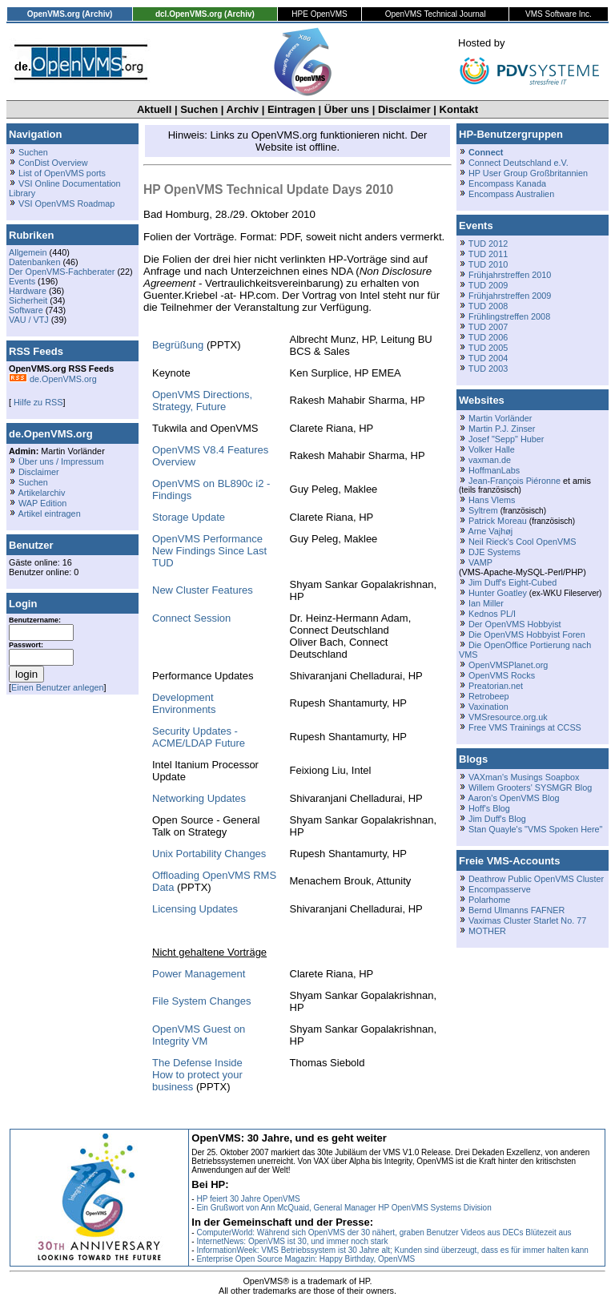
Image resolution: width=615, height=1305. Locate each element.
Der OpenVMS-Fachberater (62, 271)
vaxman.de (489, 460)
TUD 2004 (488, 358)
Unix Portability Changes (209, 854)
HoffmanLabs (494, 470)
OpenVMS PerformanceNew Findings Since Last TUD (209, 551)
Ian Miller (486, 603)
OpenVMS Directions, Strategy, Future (202, 401)
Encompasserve (499, 889)
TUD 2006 (488, 337)
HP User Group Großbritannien (528, 173)
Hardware (27, 291)
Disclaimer (404, 109)
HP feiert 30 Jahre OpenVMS (247, 1198)
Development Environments (183, 703)
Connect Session (191, 618)
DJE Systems (494, 552)
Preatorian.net (495, 686)
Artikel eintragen (49, 513)
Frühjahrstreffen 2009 (509, 295)
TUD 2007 (488, 327)
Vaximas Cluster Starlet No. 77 (527, 920)
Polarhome (489, 899)
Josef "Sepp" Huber (506, 439)
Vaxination (488, 706)
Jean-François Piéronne (514, 480)
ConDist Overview (53, 162)
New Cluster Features (202, 590)
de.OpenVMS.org (53, 379)
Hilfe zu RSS (36, 402)
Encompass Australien (511, 194)
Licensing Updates (195, 909)
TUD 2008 (488, 306)
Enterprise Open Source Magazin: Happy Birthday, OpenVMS (305, 1259)
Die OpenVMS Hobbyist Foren (526, 634)
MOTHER (487, 931)
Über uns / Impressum (61, 461)
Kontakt (459, 109)
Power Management (198, 974)
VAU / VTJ (29, 319)
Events (22, 281)
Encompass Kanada (507, 183)
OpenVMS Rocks (501, 675)
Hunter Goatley (497, 593)
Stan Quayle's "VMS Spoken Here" (535, 829)
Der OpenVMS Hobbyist (514, 624)
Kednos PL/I (492, 613)
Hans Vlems (491, 500)
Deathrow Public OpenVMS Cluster (536, 879)
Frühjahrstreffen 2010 (509, 275)
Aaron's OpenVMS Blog (513, 798)
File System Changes (201, 1001)
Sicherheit (28, 300)
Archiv (243, 109)
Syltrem (483, 510)
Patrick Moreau (497, 521)
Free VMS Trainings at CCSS (524, 727)
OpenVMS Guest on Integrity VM (198, 1035)
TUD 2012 (488, 243)
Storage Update (188, 517)
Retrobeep (488, 696)
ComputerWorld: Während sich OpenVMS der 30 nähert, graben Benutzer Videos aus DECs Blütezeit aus (383, 1232)
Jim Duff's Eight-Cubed (512, 582)
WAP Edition (42, 503)
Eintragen (291, 109)
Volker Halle (491, 449)
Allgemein (28, 252)
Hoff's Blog (489, 808)
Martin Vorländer (500, 418)
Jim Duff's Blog (497, 819)
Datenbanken (34, 262)
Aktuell (154, 109)
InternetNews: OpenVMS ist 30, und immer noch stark (292, 1241)
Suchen (199, 109)
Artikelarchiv (41, 492)
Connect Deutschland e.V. (518, 162)
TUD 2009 (488, 285)
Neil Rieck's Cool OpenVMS (522, 541)
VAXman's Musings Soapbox (524, 777)
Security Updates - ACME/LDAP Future (198, 737)
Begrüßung (177, 345)
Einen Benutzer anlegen (57, 687)
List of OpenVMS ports (62, 173)
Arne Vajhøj (490, 531)
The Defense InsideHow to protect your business (197, 1075)
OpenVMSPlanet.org (508, 665)
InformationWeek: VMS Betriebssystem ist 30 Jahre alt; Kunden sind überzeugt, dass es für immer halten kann (392, 1250)
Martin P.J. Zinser (501, 428)
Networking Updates (199, 798)
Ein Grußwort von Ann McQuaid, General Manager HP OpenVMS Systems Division (343, 1207)
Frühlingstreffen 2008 (509, 316)
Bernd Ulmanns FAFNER (516, 910)
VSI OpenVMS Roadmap (66, 203)
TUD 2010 (488, 264)
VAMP (480, 562)
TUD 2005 (488, 347)
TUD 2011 (488, 254)
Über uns (346, 109)
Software (26, 310)
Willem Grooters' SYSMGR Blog (530, 787)
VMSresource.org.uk (508, 717)
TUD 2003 (488, 368)
